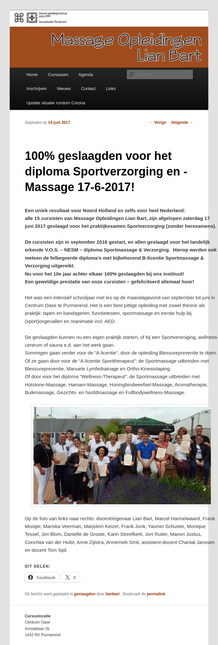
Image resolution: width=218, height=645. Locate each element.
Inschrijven (37, 88)
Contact (88, 88)
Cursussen (58, 74)
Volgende (182, 122)
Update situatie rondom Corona (56, 102)
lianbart (113, 594)
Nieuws (64, 88)
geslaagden (85, 594)
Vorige (157, 122)
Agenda (85, 74)
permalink (156, 594)
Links (111, 88)
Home (32, 74)
